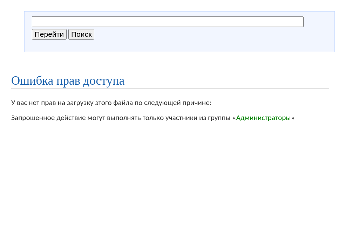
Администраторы (263, 117)
